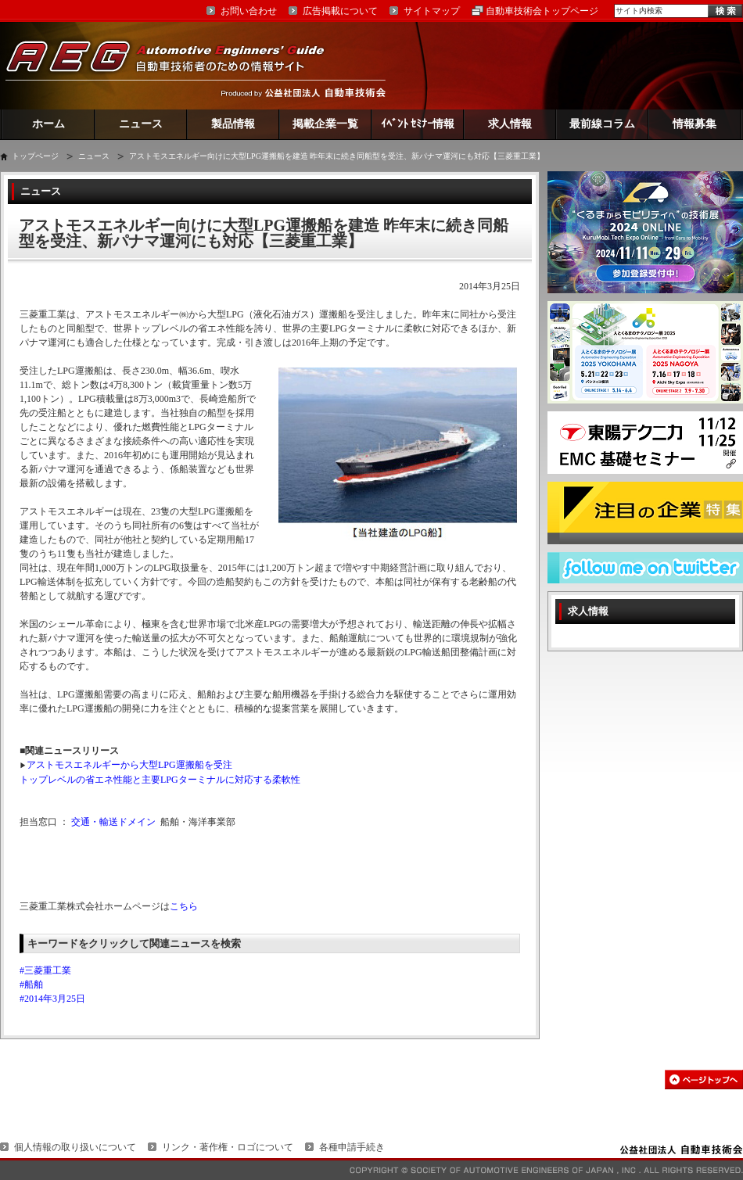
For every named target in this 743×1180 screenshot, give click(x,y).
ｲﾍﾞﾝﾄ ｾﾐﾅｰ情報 (418, 124)
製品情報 (233, 124)
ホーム (48, 124)
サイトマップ (432, 10)
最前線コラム (602, 124)
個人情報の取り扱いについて (75, 1147)
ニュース (141, 124)
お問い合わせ (249, 10)
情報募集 (694, 124)
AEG (175, 65)
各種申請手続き (352, 1147)
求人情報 (510, 124)
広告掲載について (340, 10)
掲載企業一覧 (325, 124)
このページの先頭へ (704, 1079)
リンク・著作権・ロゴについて (227, 1147)
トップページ (35, 156)
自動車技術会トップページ (542, 10)
